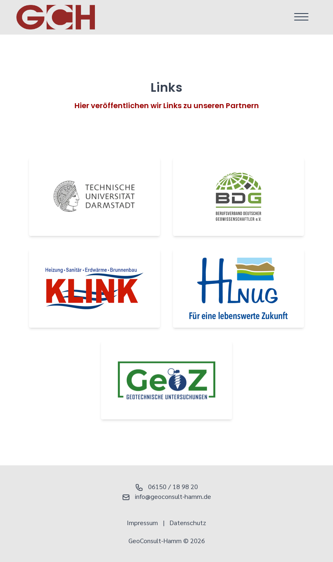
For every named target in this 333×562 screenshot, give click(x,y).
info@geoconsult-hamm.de (166, 496)
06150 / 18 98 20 (166, 486)
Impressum (142, 522)
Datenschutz (187, 522)
